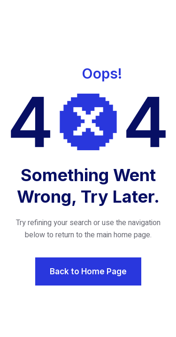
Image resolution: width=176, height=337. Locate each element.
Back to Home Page (88, 271)
